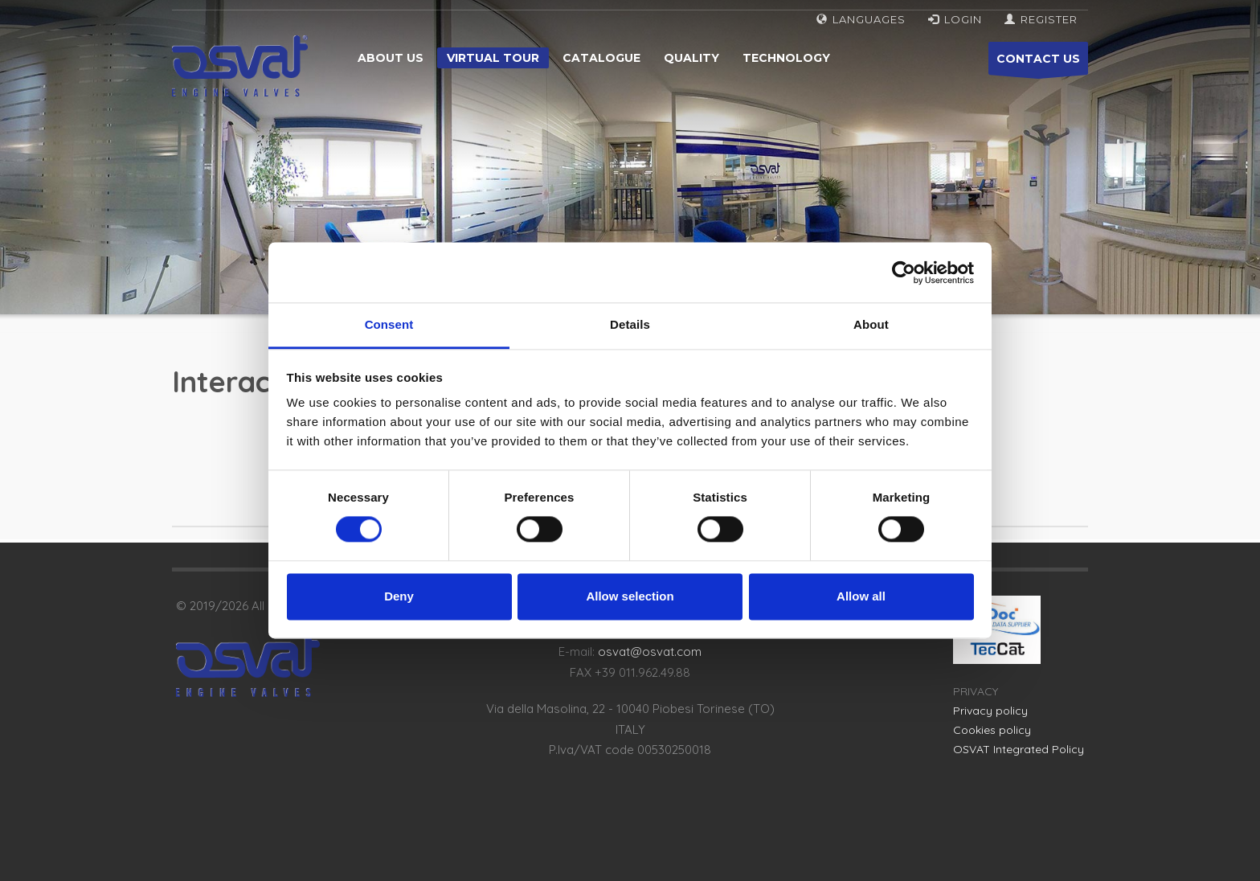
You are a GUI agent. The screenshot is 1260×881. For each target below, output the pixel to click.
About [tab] (871, 324)
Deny (399, 596)
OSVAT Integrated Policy (1018, 749)
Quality (691, 58)
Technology (786, 58)
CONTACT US (1038, 63)
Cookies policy (992, 730)
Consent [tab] (389, 324)
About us (390, 58)
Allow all (861, 596)
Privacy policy (990, 710)
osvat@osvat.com (650, 651)
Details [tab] (630, 324)
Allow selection (629, 596)
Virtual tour (493, 58)
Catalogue (601, 58)
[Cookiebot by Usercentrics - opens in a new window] (903, 272)
